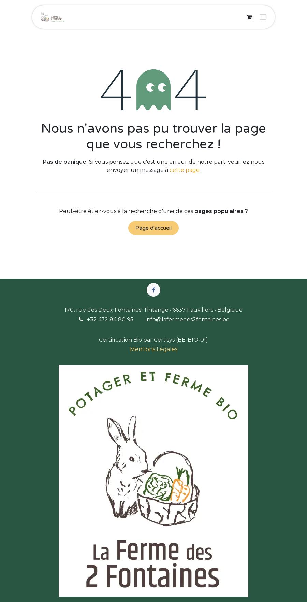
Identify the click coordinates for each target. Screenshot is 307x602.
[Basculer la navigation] (262, 17)
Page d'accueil (153, 228)
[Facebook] (153, 290)
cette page (185, 170)
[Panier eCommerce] (249, 17)
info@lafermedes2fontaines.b (186, 319)
